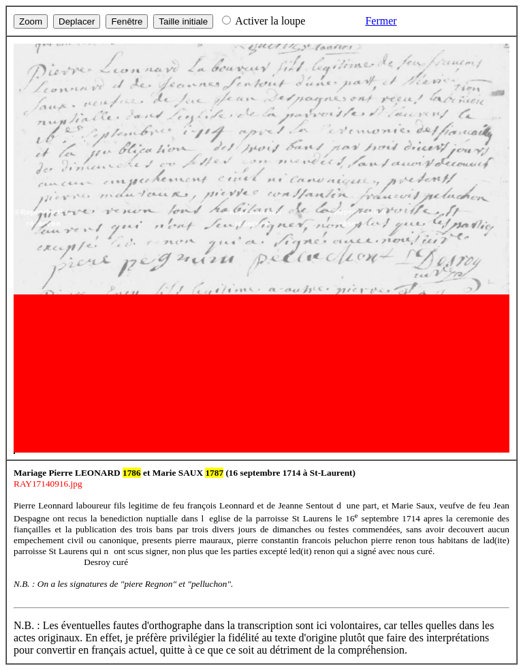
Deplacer (77, 21)
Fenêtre (126, 21)
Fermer (380, 21)
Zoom (30, 21)
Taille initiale (183, 21)
